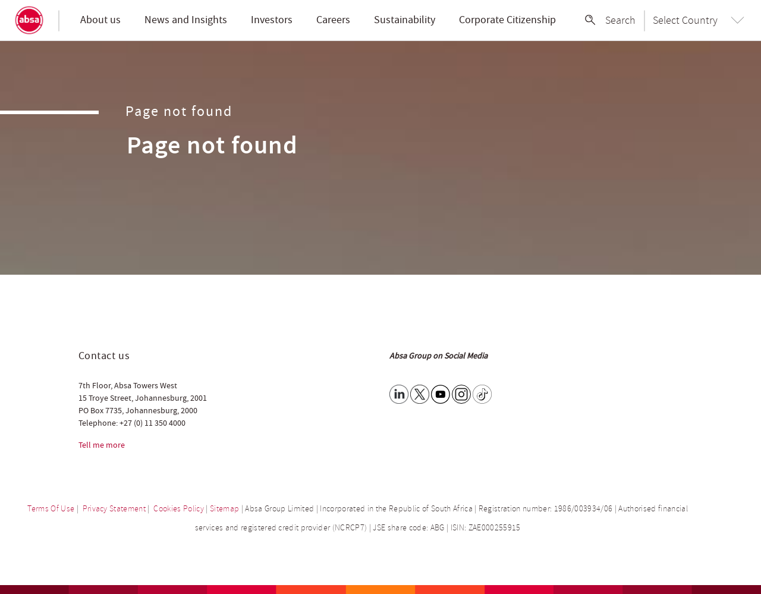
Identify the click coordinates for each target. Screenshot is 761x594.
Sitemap (224, 509)
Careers (333, 20)
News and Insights (185, 20)
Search (620, 20)
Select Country (685, 20)
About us (100, 20)
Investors (272, 20)
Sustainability (404, 20)
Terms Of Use (50, 509)
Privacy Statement (114, 509)
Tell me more (101, 445)
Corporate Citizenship (507, 20)
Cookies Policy (178, 509)
